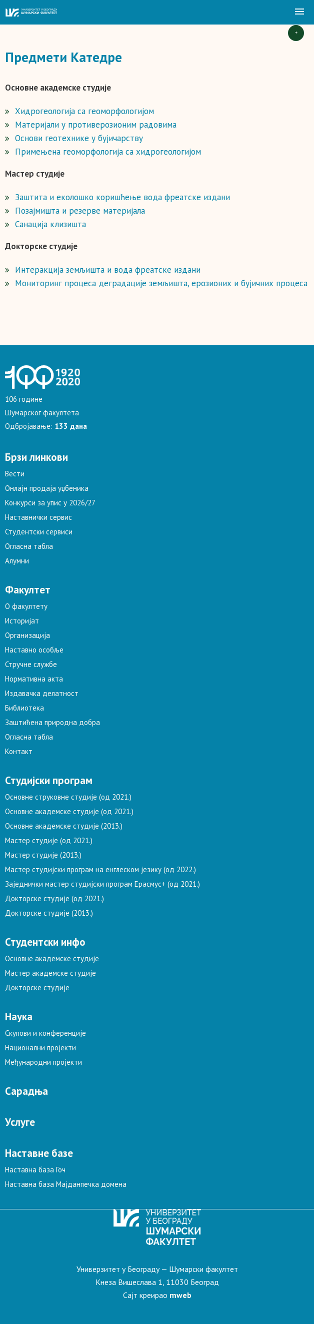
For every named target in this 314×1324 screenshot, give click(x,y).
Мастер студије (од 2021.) (48, 840)
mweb (181, 1295)
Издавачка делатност (41, 693)
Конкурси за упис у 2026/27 (50, 502)
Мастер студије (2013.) (43, 855)
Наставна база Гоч (35, 1169)
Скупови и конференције (45, 1033)
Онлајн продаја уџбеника (46, 488)
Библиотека (24, 708)
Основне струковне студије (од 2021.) (68, 797)
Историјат (22, 620)
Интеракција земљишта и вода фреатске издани (107, 269)
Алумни (17, 560)
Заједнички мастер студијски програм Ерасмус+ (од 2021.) (102, 884)
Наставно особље (34, 649)
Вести (14, 473)
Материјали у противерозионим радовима (95, 124)
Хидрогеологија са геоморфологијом (84, 111)
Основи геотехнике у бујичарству (79, 138)
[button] (299, 12)
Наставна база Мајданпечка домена (65, 1184)
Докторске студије (37, 987)
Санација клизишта (50, 224)
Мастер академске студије (50, 973)
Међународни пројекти (43, 1062)
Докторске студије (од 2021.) (54, 898)
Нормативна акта (34, 679)
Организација (27, 635)
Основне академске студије (52, 958)
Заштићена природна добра (52, 722)
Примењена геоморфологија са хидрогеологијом (108, 151)
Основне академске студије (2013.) (63, 826)
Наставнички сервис (38, 517)
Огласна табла (29, 546)
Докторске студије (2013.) (49, 913)
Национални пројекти (40, 1047)
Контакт (18, 751)
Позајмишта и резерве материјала (80, 210)
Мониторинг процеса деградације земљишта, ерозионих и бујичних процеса (161, 283)
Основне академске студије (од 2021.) (69, 811)
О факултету (26, 606)
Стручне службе (31, 664)
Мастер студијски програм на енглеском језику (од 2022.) (100, 869)
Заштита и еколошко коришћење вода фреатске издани (122, 197)
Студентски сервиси (38, 531)
